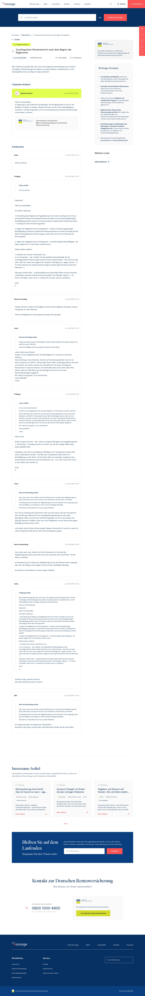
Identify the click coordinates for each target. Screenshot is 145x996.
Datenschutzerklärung (19, 969)
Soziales (116, 945)
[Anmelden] (114, 851)
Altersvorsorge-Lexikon (50, 973)
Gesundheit (102, 945)
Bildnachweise (16, 977)
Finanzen (130, 945)
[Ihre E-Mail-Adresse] (84, 851)
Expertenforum (48, 969)
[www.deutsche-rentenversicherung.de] (93, 913)
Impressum (15, 964)
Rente (88, 945)
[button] (142, 29)
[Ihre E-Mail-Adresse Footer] (119, 960)
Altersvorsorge (73, 945)
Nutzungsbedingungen (120, 140)
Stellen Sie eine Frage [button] (115, 17)
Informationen (105, 140)
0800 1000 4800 (46, 908)
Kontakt (45, 964)
